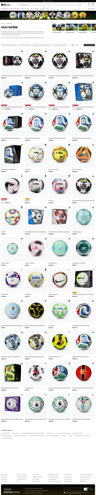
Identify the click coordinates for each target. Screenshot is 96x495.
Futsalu (28, 8)
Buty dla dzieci (36, 474)
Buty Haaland (4, 479)
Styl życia (37, 8)
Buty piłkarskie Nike (21, 479)
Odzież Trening (67, 476)
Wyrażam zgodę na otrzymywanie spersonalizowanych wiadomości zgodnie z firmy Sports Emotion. (77, 493)
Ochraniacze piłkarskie (77, 431)
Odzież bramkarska (84, 479)
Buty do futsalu (15, 431)
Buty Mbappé (4, 481)
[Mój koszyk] (93, 4)
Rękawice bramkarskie (14, 8)
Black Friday (83, 481)
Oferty (51, 8)
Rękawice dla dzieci (37, 476)
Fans (32, 8)
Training (23, 8)
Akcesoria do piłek (5, 431)
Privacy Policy (71, 493)
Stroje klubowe (91, 8)
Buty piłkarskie (4, 8)
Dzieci (47, 8)
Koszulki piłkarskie (68, 481)
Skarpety (64, 434)
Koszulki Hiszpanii (68, 479)
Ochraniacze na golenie (85, 476)
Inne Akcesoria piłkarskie (7, 436)
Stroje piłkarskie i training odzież (63, 431)
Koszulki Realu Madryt (53, 476)
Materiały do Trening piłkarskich (36, 434)
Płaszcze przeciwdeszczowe (86, 474)
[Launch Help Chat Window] (91, 489)
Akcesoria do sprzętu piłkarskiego (52, 434)
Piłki (18, 481)
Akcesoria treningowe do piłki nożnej (82, 434)
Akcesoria (42, 8)
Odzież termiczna (68, 474)
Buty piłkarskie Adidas (22, 476)
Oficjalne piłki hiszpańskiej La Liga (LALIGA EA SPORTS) (32, 431)
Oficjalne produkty (50, 431)
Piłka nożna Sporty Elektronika (20, 434)
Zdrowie (70, 434)
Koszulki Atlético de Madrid (54, 481)
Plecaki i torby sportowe (7, 434)
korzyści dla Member (48, 1)
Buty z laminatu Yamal (21, 474)
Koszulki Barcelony (52, 479)
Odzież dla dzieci (36, 481)
